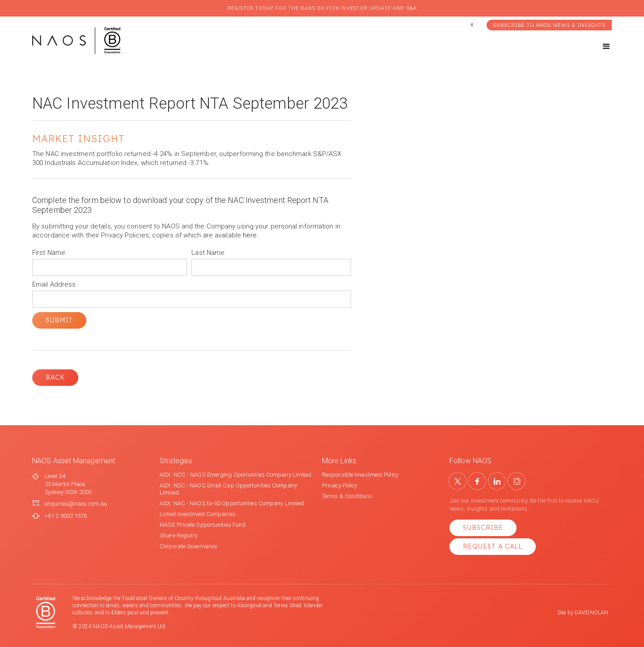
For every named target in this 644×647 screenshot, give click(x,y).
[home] (76, 40)
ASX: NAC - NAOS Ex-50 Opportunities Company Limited (232, 503)
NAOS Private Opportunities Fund (203, 524)
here (250, 235)
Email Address (54, 284)
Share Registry (179, 535)
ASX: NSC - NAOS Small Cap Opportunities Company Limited (228, 489)
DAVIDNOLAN (591, 612)
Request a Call (492, 546)
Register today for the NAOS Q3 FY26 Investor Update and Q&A (322, 8)
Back (55, 377)
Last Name (208, 253)
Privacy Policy (339, 485)
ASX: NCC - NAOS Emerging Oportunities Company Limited (235, 474)
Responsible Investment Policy (360, 474)
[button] (598, 46)
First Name (48, 253)
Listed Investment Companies (198, 514)
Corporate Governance (188, 546)
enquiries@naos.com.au (76, 503)
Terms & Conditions (347, 496)
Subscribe (483, 528)
